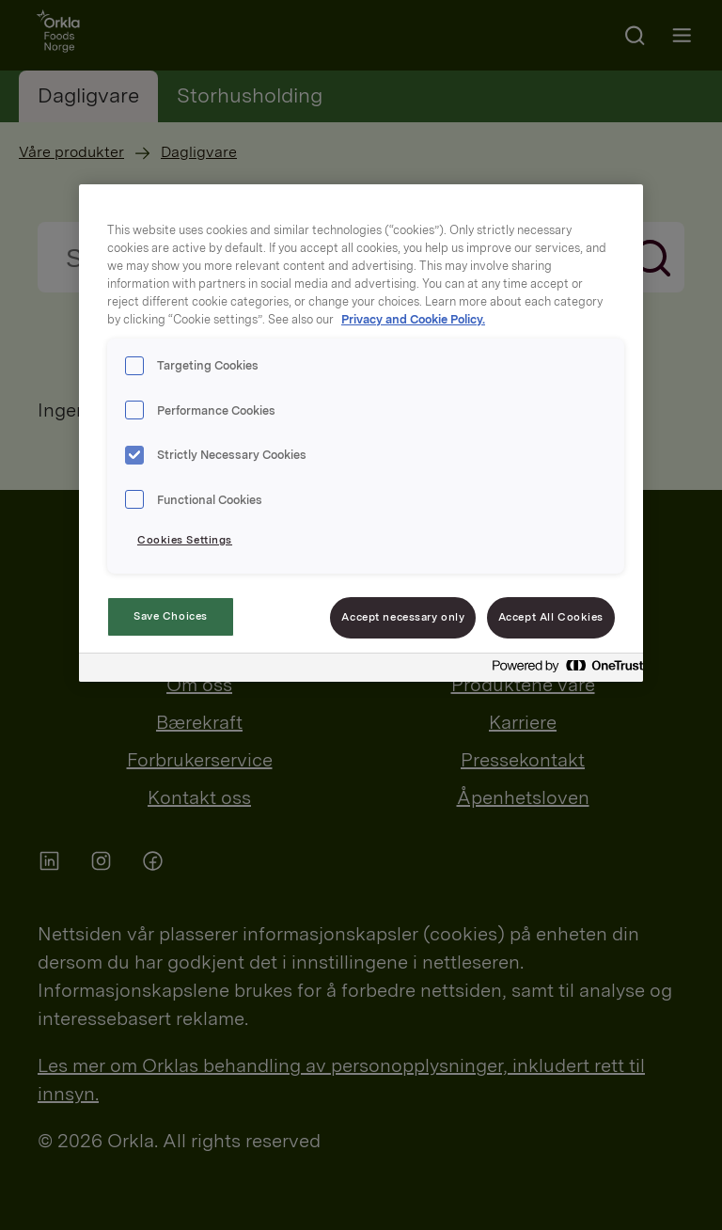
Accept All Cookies (551, 616)
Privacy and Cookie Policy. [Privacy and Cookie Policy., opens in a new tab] (413, 319)
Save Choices (170, 616)
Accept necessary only (402, 616)
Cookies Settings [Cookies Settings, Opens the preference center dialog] (184, 539)
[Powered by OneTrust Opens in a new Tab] (562, 670)
